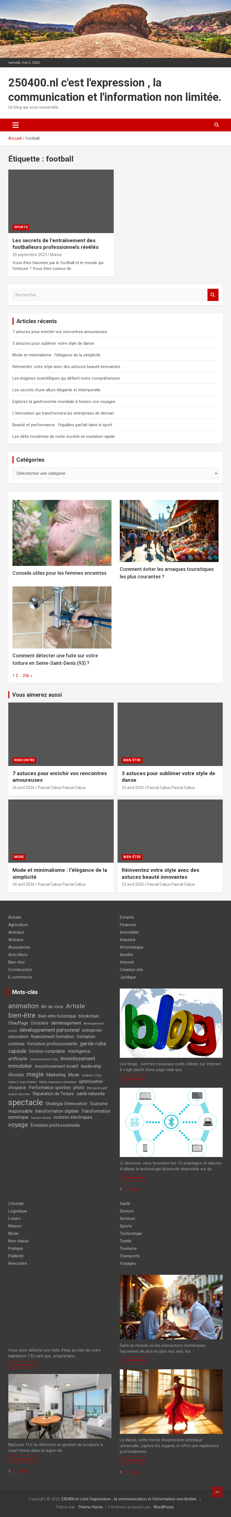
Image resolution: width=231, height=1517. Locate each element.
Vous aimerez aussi (37, 694)
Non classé (18, 1240)
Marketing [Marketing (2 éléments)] (56, 1074)
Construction (20, 969)
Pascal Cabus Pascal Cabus (62, 787)
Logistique (17, 1211)
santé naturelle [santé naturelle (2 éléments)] (90, 1093)
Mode (19, 857)
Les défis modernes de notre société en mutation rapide (63, 436)
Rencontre (24, 760)
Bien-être (132, 760)
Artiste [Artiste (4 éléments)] (75, 1006)
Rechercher (213, 295)
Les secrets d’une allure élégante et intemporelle (56, 389)
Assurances (19, 947)
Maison (15, 1226)
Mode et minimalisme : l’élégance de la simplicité (56, 355)
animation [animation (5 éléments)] (23, 1006)
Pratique (15, 1248)
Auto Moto (18, 954)
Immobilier (129, 932)
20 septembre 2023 (29, 254)
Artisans (16, 939)
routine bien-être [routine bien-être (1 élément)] (19, 1094)
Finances (128, 924)
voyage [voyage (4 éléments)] (18, 1124)
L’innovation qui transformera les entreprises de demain (63, 413)
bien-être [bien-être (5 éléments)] (21, 1015)
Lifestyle (16, 1203)
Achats (14, 917)
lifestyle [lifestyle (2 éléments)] (16, 1074)
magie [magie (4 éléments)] (35, 1074)
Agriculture (18, 924)
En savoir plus (134, 1078)
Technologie (131, 1233)
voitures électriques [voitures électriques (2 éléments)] (73, 1117)
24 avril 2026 (23, 884)
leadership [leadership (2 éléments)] (91, 1066)
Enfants (127, 917)
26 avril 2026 (23, 787)
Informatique (131, 947)
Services (127, 1218)
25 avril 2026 (133, 787)
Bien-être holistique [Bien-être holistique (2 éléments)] (57, 1016)
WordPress (164, 1507)
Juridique (128, 977)
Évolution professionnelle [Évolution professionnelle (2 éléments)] (55, 1125)
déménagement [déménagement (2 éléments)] (66, 1023)
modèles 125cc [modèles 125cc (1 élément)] (92, 1075)
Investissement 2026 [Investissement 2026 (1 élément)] (44, 1059)
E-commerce (20, 977)
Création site (131, 969)
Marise (56, 254)
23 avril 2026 (133, 884)
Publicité (16, 1255)
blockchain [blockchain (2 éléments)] (89, 1016)
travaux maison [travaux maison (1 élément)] (41, 1118)
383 (133, 1189)
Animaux (16, 932)
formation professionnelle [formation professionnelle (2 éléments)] (52, 1043)
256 (26, 675)
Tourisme (128, 1248)
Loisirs (14, 1218)
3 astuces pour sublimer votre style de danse (53, 343)
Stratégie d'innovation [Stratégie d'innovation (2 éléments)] (66, 1103)
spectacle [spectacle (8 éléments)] (25, 1102)
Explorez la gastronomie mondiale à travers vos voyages (63, 401)
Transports (130, 1255)
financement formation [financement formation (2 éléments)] (52, 1036)
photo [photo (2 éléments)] (78, 1087)
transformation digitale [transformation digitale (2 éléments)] (57, 1111)
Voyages (128, 1263)
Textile (125, 1240)
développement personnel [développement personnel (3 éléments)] (49, 1030)
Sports (21, 227)
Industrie (128, 939)
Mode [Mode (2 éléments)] (73, 1074)
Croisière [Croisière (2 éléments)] (39, 1023)
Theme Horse (90, 1507)
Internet (127, 962)
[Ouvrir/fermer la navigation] (15, 125)
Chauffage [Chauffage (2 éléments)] (18, 1023)
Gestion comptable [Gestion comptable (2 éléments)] (47, 1051)
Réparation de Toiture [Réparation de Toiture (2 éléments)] (53, 1093)
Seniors (127, 1211)
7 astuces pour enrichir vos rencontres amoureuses (59, 331)
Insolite (126, 954)
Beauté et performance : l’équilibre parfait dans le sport (62, 424)
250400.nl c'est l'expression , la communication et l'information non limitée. (129, 1498)
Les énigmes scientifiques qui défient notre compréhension (66, 378)
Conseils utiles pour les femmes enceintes (59, 573)
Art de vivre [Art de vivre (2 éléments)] (52, 1006)
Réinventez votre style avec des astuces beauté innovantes (66, 366)
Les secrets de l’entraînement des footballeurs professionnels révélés (55, 244)
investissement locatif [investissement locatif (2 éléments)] (56, 1066)
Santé (125, 1203)
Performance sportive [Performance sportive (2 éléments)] (49, 1087)
